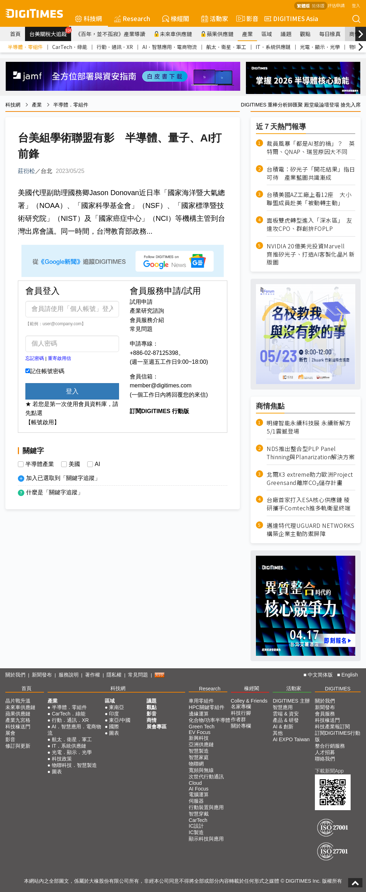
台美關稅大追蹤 (50, 32)
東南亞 (116, 707)
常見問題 (141, 329)
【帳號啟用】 (42, 422)
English (349, 675)
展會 (10, 733)
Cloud (195, 783)
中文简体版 (320, 675)
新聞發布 (42, 675)
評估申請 (336, 5)
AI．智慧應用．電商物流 (169, 46)
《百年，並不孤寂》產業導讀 (110, 34)
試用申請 (141, 302)
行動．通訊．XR (115, 46)
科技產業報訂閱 (332, 726)
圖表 (57, 771)
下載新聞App (329, 771)
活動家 (214, 18)
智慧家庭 (199, 757)
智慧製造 (199, 751)
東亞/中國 (119, 720)
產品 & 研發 (286, 720)
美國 (74, 464)
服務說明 (69, 675)
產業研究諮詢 (147, 311)
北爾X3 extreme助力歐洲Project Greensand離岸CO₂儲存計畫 (310, 478)
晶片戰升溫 (17, 701)
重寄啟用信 (59, 358)
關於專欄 (241, 726)
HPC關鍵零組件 (206, 707)
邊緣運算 (199, 714)
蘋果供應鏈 (217, 34)
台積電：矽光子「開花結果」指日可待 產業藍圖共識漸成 (311, 173)
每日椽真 (330, 34)
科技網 (88, 18)
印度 (114, 714)
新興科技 (199, 738)
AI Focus (198, 789)
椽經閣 (175, 18)
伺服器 (196, 801)
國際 (114, 726)
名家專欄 (241, 706)
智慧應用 (283, 707)
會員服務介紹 (147, 320)
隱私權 (114, 675)
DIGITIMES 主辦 (291, 701)
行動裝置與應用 (206, 807)
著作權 (92, 675)
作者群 (238, 719)
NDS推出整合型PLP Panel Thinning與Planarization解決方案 (311, 453)
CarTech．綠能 (69, 46)
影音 (246, 18)
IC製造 (196, 832)
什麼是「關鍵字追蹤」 (54, 492)
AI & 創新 (283, 726)
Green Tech (201, 726)
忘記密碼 (34, 358)
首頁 (15, 34)
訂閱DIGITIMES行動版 (338, 736)
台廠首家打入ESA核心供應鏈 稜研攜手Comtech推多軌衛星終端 (309, 504)
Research (132, 18)
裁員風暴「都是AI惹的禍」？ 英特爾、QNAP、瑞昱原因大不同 (311, 147)
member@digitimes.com (161, 385)
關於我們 (15, 675)
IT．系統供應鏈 (273, 46)
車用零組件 (201, 701)
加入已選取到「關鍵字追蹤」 (63, 478)
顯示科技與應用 (206, 839)
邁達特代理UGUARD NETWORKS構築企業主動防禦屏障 (310, 529)
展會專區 (157, 726)
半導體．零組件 (25, 46)
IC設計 (196, 826)
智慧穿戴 (199, 814)
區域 (266, 34)
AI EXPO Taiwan (291, 739)
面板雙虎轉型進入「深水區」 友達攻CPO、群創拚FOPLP (309, 224)
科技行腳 (241, 713)
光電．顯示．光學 (320, 46)
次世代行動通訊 (206, 776)
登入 (356, 5)
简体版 (318, 6)
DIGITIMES (338, 689)
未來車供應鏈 (173, 34)
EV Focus (200, 732)
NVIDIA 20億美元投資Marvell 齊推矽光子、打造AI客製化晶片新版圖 (311, 254)
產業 (247, 34)
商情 (354, 34)
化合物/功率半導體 (209, 720)
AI (97, 464)
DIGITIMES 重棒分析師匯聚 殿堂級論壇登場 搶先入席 (301, 105)
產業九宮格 (17, 720)
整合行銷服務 (330, 746)
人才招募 (325, 752)
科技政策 (62, 759)
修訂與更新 (17, 746)
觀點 (305, 34)
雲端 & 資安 (286, 714)
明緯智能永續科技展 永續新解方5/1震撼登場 (309, 427)
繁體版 (303, 6)
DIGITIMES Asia (291, 18)
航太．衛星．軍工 (226, 46)
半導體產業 (39, 464)
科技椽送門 (17, 726)
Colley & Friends (249, 701)
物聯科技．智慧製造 (74, 765)
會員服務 (325, 714)
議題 (286, 34)
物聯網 (196, 764)
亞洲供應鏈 (201, 744)
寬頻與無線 (201, 770)
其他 (278, 733)
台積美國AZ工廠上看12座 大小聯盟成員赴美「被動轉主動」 (309, 198)
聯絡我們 (325, 759)
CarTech (198, 820)
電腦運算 (199, 794)
